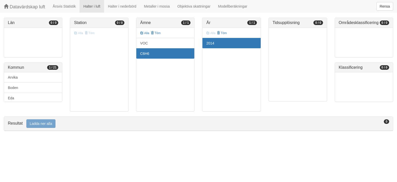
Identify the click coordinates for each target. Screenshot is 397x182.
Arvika (13, 77)
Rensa (385, 6)
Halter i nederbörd (122, 6)
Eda (11, 98)
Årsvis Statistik (64, 6)
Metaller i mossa (157, 6)
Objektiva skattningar (194, 6)
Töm (156, 33)
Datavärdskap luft (24, 6)
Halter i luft (91, 6)
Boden (13, 88)
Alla (144, 33)
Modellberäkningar (232, 6)
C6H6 (144, 54)
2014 (210, 43)
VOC (144, 43)
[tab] (198, 124)
